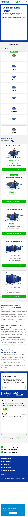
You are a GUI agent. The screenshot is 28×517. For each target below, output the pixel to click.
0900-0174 (19, 395)
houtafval (7, 337)
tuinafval (3, 337)
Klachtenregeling (21, 478)
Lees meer (11, 510)
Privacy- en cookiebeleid (12, 479)
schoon (18, 337)
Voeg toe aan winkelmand (14, 170)
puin (23, 336)
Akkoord (13, 513)
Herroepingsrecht (14, 478)
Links (6, 479)
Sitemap (2, 479)
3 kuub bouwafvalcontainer (14, 341)
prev (1, 434)
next (26, 434)
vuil (23, 337)
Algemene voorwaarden (5, 478)
